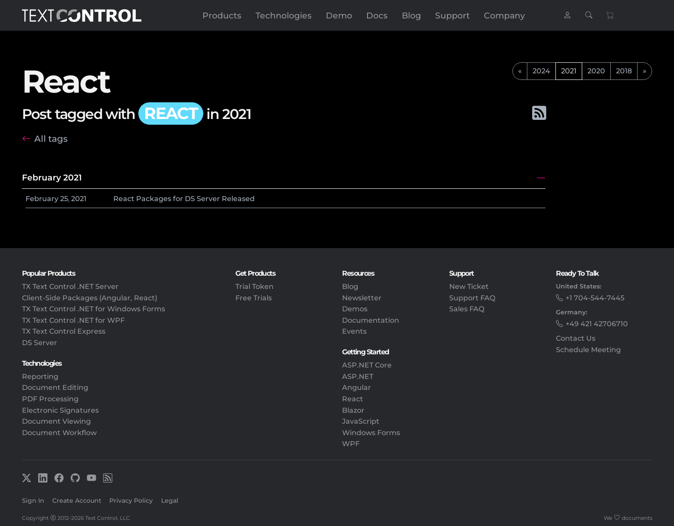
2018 (624, 71)
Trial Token (254, 286)
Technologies (284, 15)
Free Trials (253, 298)
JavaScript (360, 421)
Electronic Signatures (60, 410)
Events (354, 331)
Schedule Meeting (588, 350)
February (41, 199)
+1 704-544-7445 (595, 298)
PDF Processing (50, 399)
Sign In (33, 500)
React (352, 399)
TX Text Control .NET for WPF (73, 320)
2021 (79, 199)
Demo (339, 15)
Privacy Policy (131, 500)
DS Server (39, 343)
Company (504, 15)
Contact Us (575, 338)
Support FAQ (472, 298)
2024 (541, 71)
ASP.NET (357, 376)
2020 (596, 71)
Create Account (76, 500)
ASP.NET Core (367, 365)
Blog (411, 15)
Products (221, 15)
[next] (644, 71)
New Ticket (469, 286)
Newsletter (362, 298)
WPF (351, 444)
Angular (356, 387)
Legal (169, 500)
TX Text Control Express (63, 331)
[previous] (519, 71)
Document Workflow (59, 433)
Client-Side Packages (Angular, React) (89, 298)
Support (452, 15)
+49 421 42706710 (597, 324)
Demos (355, 309)
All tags (51, 138)
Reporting (40, 376)
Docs (377, 15)
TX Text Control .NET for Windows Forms (93, 309)
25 (64, 199)
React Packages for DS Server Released (184, 199)
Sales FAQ (466, 309)
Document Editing (55, 387)
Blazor (353, 410)
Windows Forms (371, 433)
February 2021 (52, 177)
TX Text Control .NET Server (70, 286)
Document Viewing (56, 421)
